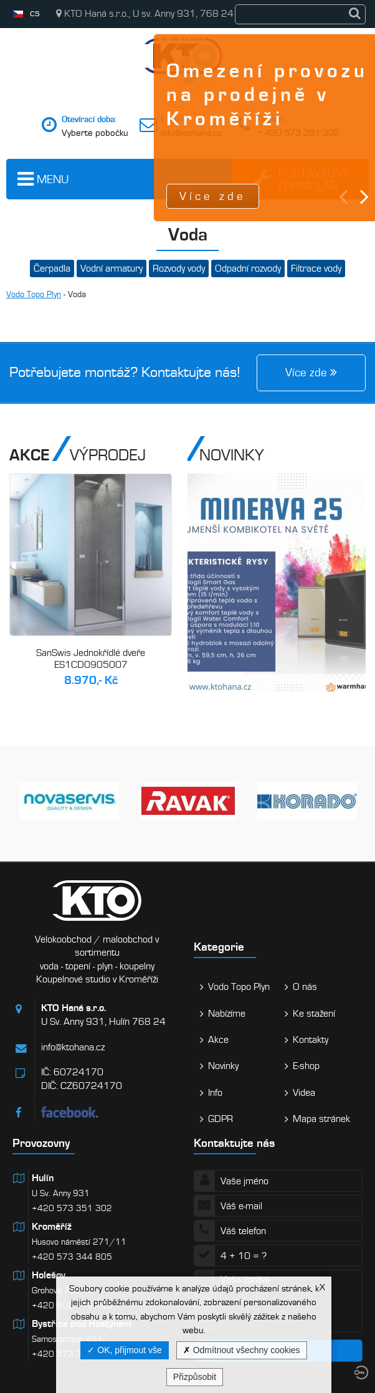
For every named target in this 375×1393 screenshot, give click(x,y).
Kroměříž (52, 1226)
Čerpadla (52, 268)
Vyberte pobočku (95, 133)
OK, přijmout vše (124, 1350)
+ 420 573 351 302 (298, 133)
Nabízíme (226, 1013)
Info (215, 1092)
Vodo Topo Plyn (33, 294)
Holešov (48, 1275)
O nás (305, 986)
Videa (304, 1092)
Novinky (223, 1066)
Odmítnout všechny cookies (241, 1350)
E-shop (306, 1066)
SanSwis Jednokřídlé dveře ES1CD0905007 (90, 659)
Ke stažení (314, 1013)
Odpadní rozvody (248, 268)
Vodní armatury (111, 268)
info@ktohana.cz (191, 133)
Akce (218, 1039)
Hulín (43, 1178)
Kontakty (310, 1039)
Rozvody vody (179, 268)
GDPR (220, 1118)
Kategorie (219, 946)
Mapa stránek (321, 1118)
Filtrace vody (316, 268)
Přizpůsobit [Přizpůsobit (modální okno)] (194, 1377)
